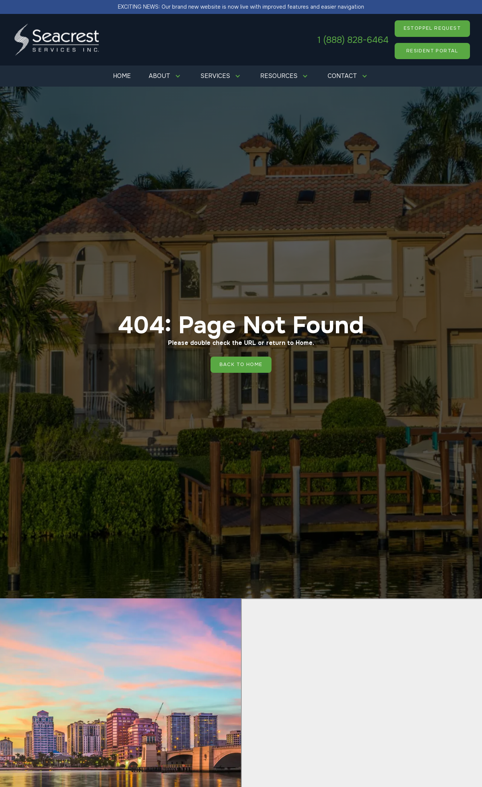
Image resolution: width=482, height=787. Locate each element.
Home (122, 76)
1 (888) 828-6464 (353, 40)
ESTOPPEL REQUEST (432, 28)
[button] (165, 76)
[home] (57, 40)
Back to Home (241, 364)
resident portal (432, 51)
